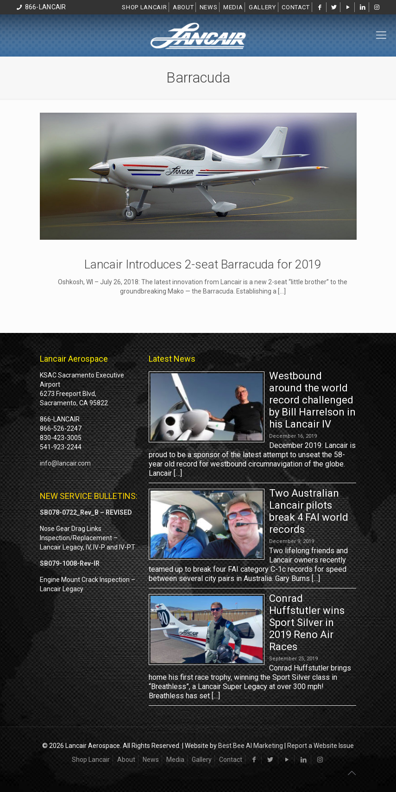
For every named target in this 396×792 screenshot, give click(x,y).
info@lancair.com (65, 463)
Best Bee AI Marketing (250, 745)
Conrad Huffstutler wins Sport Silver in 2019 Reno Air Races (307, 622)
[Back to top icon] (351, 773)
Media (233, 7)
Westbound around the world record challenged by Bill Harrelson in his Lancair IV (312, 400)
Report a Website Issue (320, 745)
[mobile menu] (381, 35)
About (183, 7)
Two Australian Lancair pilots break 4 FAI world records (308, 511)
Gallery (262, 7)
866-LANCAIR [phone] (45, 7)
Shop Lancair (144, 7)
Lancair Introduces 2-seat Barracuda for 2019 (202, 264)
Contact (296, 7)
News (209, 7)
